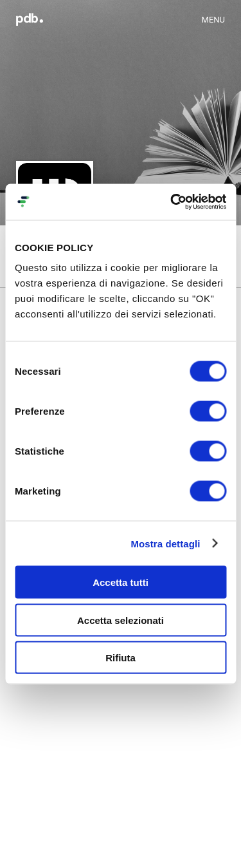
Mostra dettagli (165, 543)
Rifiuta (120, 657)
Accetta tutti (120, 582)
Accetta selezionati (120, 619)
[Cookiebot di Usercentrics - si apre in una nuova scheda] (171, 202)
